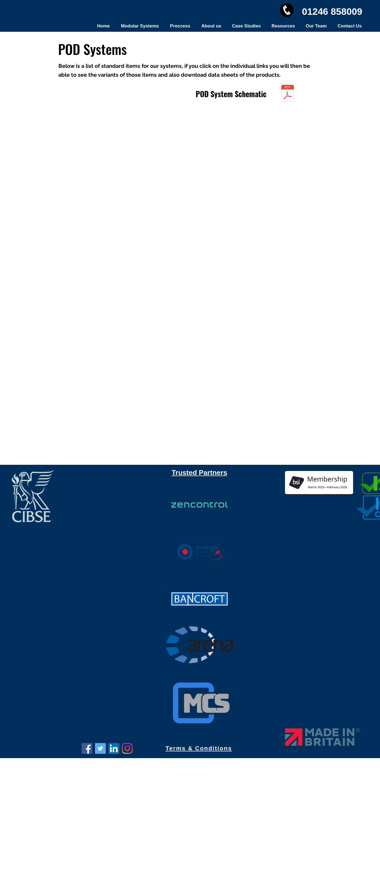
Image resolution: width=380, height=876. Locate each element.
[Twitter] (100, 748)
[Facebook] (87, 748)
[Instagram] (127, 748)
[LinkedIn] (113, 748)
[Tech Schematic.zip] (287, 94)
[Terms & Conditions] (199, 748)
